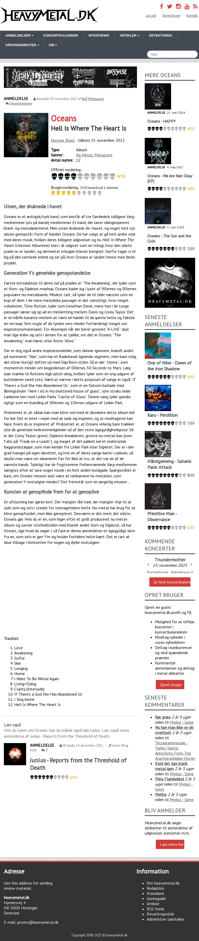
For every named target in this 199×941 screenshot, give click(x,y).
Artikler (153, 903)
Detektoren (160, 35)
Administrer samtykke (165, 919)
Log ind (151, 15)
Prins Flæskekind (169, 778)
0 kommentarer (21, 103)
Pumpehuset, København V (170, 572)
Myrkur (161, 794)
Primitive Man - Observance (162, 516)
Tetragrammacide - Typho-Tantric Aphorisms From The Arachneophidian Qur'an (175, 750)
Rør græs (163, 717)
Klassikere (155, 893)
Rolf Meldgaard (93, 99)
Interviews (99, 35)
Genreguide (156, 898)
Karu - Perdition (162, 415)
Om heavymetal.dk (163, 883)
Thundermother (170, 560)
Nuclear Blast (63, 140)
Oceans (63, 118)
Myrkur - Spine (182, 722)
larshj (70, 745)
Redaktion (155, 888)
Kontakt (192, 15)
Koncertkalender (60, 35)
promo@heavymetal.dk (37, 922)
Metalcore (103, 154)
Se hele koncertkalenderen (172, 582)
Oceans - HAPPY (161, 121)
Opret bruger (171, 15)
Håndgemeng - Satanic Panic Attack (169, 464)
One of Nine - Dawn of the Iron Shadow (169, 366)
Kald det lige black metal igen (171, 766)
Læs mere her (172, 844)
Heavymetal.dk (49, 15)
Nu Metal (84, 154)
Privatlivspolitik (160, 914)
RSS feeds (155, 908)
